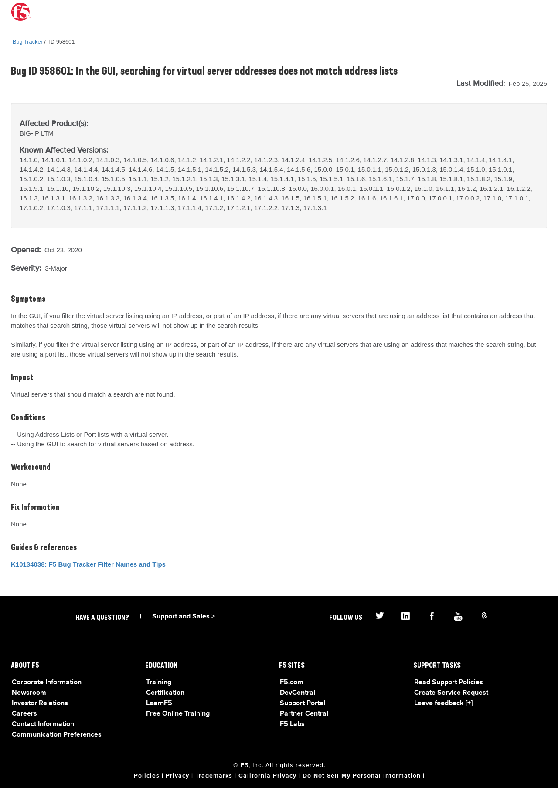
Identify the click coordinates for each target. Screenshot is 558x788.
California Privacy (267, 776)
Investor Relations (40, 703)
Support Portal (302, 703)
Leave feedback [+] (443, 703)
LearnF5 (159, 703)
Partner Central (304, 713)
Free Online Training (178, 713)
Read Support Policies (448, 682)
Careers (24, 713)
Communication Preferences (57, 734)
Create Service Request (451, 693)
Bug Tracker (28, 41)
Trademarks (213, 776)
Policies (147, 776)
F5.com (291, 682)
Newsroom (29, 693)
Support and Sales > (183, 616)
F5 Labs (292, 724)
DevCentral (297, 693)
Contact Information (43, 724)
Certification (165, 693)
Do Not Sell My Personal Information (362, 776)
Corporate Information (47, 682)
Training (158, 682)
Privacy (177, 776)
